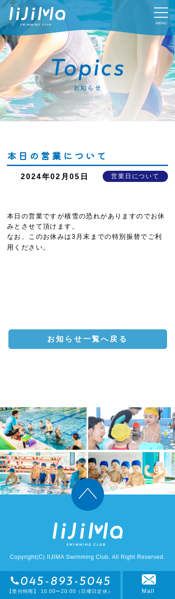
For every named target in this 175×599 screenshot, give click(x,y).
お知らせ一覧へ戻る (87, 339)
